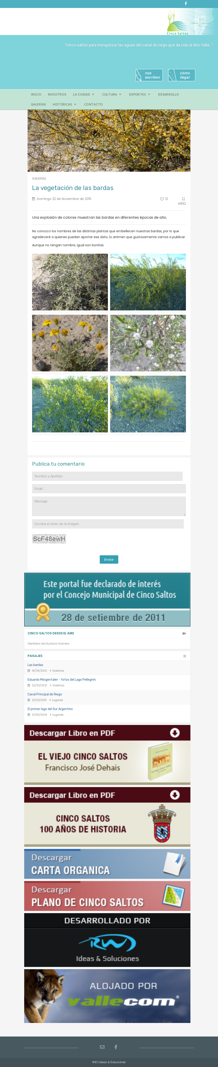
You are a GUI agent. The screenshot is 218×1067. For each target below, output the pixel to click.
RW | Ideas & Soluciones (109, 1062)
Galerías (38, 104)
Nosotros (57, 94)
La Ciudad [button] (83, 94)
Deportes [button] (139, 94)
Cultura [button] (111, 94)
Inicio (36, 94)
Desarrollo (168, 94)
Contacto (93, 104)
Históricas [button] (64, 104)
